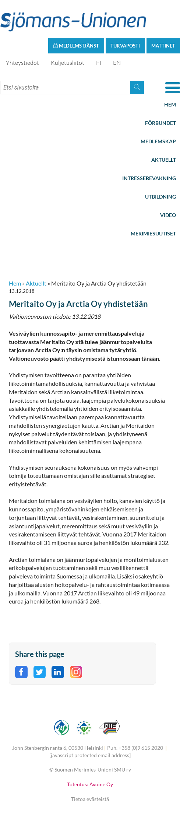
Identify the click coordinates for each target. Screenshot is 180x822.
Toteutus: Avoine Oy (90, 784)
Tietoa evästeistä (90, 799)
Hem (170, 104)
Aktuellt (163, 160)
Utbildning (160, 196)
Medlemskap (158, 141)
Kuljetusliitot (67, 62)
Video (168, 215)
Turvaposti (125, 46)
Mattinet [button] (163, 46)
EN (117, 62)
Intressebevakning (149, 178)
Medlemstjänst (76, 46)
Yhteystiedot (22, 62)
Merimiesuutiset (153, 233)
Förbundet (160, 123)
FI (98, 62)
